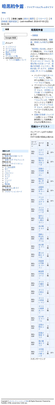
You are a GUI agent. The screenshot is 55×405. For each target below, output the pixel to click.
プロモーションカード (13, 191)
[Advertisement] (14, 105)
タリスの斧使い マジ (41, 300)
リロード (42, 18)
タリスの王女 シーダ (41, 210)
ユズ (6, 178)
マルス (46, 51)
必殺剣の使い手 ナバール (42, 69)
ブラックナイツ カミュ (14, 163)
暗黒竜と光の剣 (39, 49)
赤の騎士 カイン (41, 228)
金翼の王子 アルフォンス (14, 160)
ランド (7, 176)
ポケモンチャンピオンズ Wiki (19, 401)
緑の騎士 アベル (41, 247)
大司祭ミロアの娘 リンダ (44, 91)
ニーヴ (7, 171)
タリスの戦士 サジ (41, 292)
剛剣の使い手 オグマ (42, 67)
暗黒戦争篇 (13, 6)
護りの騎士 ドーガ (41, 255)
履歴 (32, 18)
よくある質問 (11, 50)
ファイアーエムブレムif (43, 98)
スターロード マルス (41, 61)
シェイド (8, 180)
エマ (6, 182)
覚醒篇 (35, 35)
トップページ (11, 47)
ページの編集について (17, 60)
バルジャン (9, 173)
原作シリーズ (11, 52)
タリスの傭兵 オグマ (41, 284)
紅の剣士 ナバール (41, 319)
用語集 (8, 54)
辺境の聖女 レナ (41, 327)
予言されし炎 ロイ (12, 188)
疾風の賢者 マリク (41, 335)
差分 (26, 18)
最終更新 (13, 21)
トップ (5, 18)
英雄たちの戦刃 (40, 42)
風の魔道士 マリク (41, 343)
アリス (7, 175)
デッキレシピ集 (12, 56)
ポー (6, 169)
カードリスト (11, 49)
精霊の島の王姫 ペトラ (14, 156)
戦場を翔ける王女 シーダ (42, 62)
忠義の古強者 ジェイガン (42, 64)
